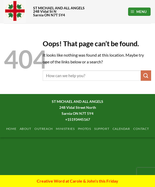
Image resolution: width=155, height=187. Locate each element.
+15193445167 (77, 119)
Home (11, 129)
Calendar (121, 129)
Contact (141, 129)
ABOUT (25, 129)
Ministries (65, 129)
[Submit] (146, 75)
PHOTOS (84, 129)
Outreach (43, 129)
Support (101, 129)
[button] (139, 12)
